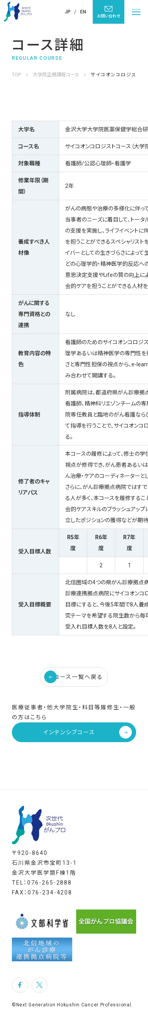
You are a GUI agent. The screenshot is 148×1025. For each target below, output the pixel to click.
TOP (16, 74)
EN (83, 12)
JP (68, 12)
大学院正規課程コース (56, 74)
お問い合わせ (108, 12)
